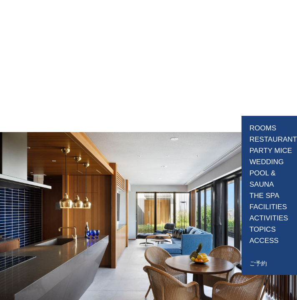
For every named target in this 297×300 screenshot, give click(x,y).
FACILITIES (268, 207)
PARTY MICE (270, 151)
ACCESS (264, 241)
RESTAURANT (273, 139)
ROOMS (262, 128)
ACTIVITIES (268, 218)
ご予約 (258, 263)
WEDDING (266, 162)
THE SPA (264, 196)
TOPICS (262, 229)
